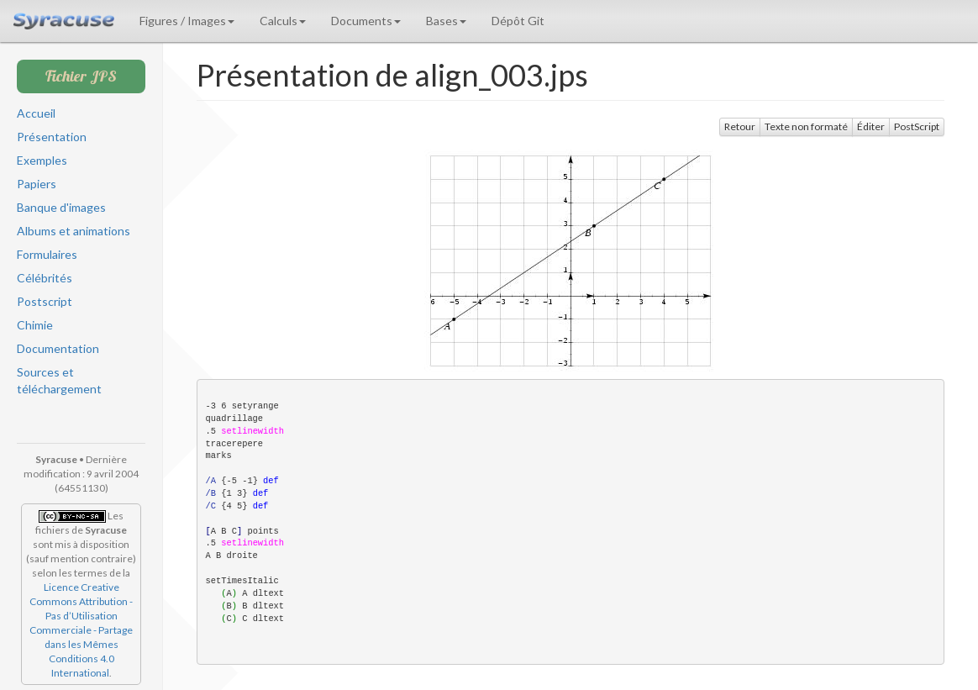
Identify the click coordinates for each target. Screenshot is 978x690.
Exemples (42, 160)
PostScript (916, 126)
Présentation (52, 136)
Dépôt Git (518, 20)
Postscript (44, 301)
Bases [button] (446, 20)
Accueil (36, 113)
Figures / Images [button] (186, 20)
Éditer (871, 126)
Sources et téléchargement (59, 380)
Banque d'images (61, 207)
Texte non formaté (806, 126)
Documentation (58, 348)
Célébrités (44, 278)
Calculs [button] (283, 20)
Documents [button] (366, 20)
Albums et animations (73, 231)
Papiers (36, 183)
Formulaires (47, 254)
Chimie (35, 325)
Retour (739, 126)
